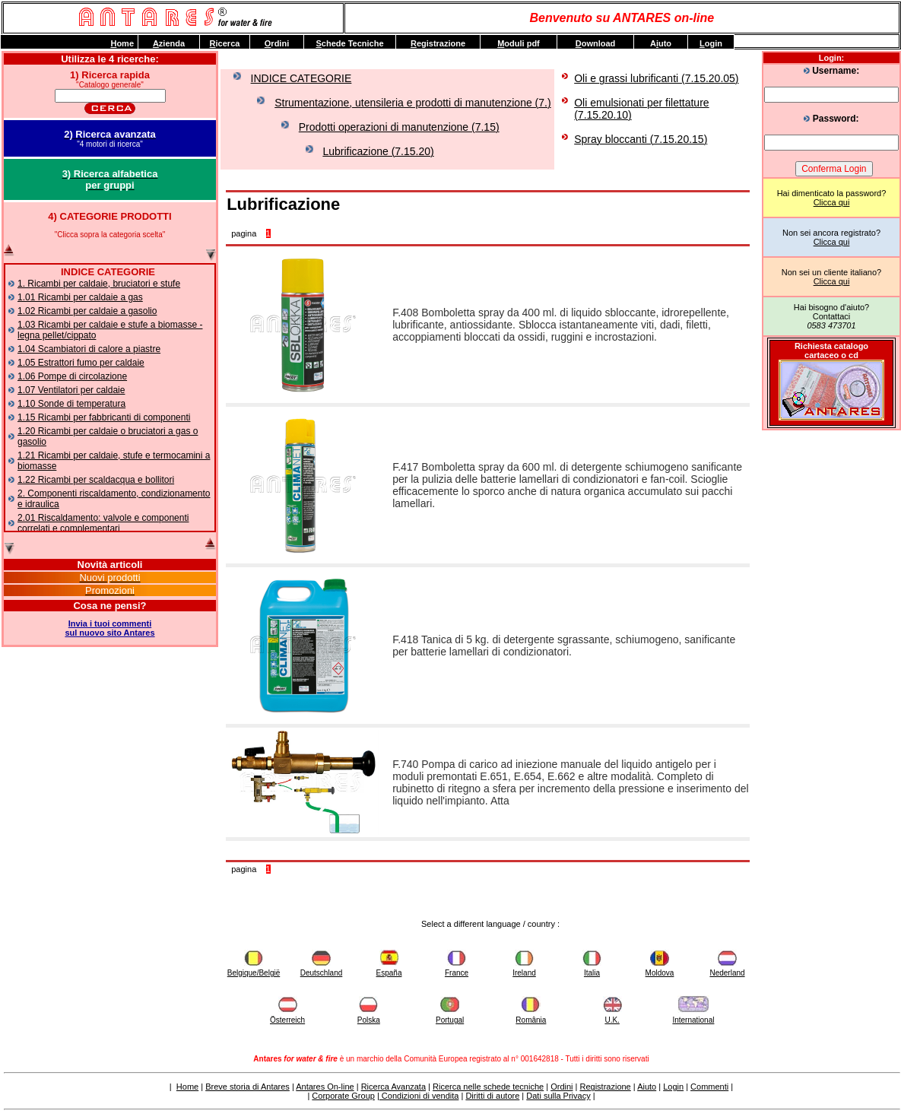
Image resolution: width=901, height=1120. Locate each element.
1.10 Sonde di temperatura (71, 403)
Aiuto (646, 1086)
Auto (660, 43)
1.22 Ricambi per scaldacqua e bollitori (95, 479)
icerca (225, 43)
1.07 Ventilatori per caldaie (71, 390)
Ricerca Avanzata (393, 1086)
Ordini (561, 1086)
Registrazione (604, 1086)
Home (187, 1086)
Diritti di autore (492, 1095)
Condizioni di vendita (419, 1095)
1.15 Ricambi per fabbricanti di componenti (103, 417)
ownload (596, 43)
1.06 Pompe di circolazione (72, 376)
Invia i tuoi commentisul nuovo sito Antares (109, 628)
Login (673, 1086)
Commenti (709, 1086)
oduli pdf (518, 43)
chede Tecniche (349, 43)
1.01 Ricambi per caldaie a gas (80, 297)
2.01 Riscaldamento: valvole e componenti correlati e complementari (103, 523)
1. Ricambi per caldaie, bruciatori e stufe (98, 283)
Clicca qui (832, 202)
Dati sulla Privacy (558, 1095)
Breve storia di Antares (247, 1086)
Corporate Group (343, 1095)
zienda (169, 43)
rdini (277, 43)
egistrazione (438, 43)
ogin (711, 43)
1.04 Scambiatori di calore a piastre (88, 349)
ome (122, 43)
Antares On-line (325, 1086)
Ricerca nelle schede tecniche (488, 1086)
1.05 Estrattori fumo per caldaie (80, 362)
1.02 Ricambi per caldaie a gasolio (87, 311)
